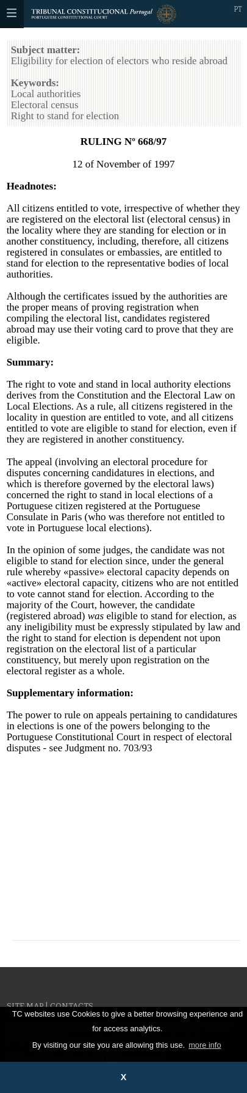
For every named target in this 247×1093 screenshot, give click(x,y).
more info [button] (204, 1045)
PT (238, 9)
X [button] (124, 1077)
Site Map (25, 1005)
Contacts (71, 1005)
